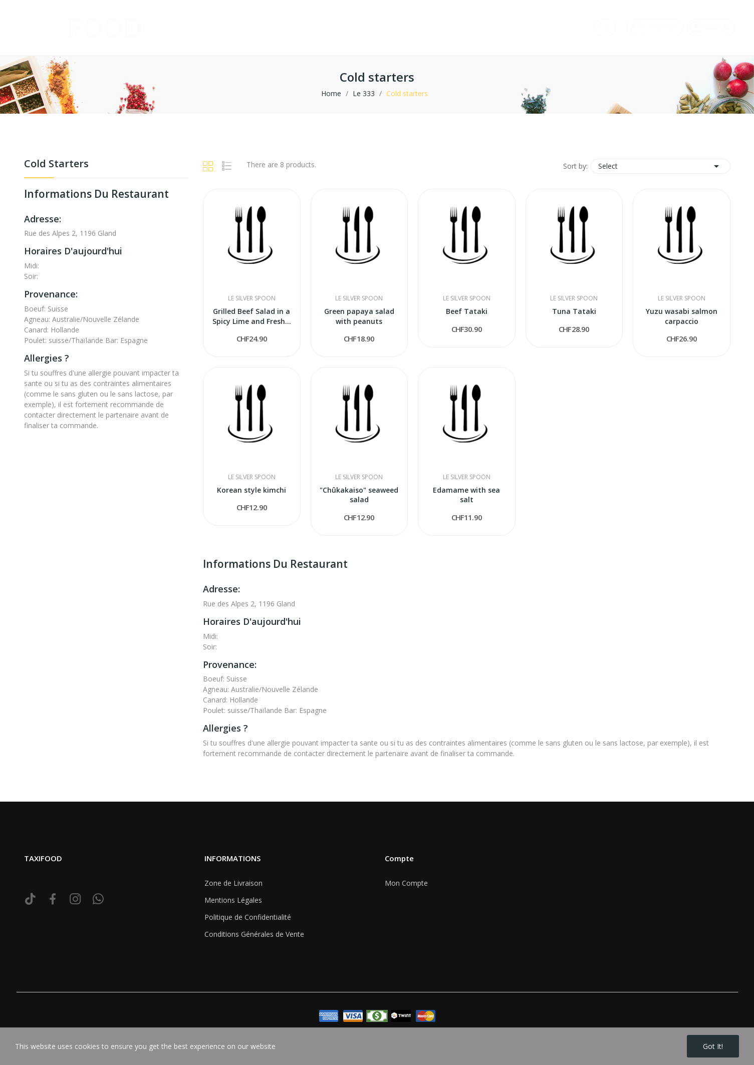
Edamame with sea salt (466, 495)
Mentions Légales (233, 900)
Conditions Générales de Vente (254, 934)
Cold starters (56, 164)
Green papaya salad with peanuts (359, 316)
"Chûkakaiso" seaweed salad (359, 495)
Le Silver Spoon (252, 298)
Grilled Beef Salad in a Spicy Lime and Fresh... (251, 316)
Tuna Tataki (574, 311)
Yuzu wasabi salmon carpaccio (681, 316)
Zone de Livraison (233, 883)
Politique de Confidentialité (247, 917)
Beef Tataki (466, 311)
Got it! (713, 1046)
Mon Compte (406, 883)
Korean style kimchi (251, 490)
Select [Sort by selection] (660, 166)
